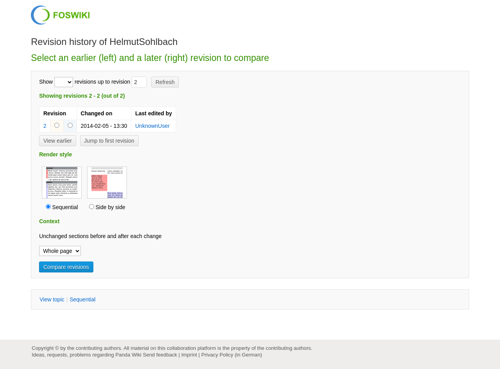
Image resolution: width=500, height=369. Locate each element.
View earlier (57, 141)
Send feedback (160, 355)
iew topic (51, 299)
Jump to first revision (109, 141)
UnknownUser (152, 126)
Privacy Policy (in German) (231, 355)
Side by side (110, 207)
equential (82, 299)
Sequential (65, 207)
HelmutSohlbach (143, 41)
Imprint (189, 355)
